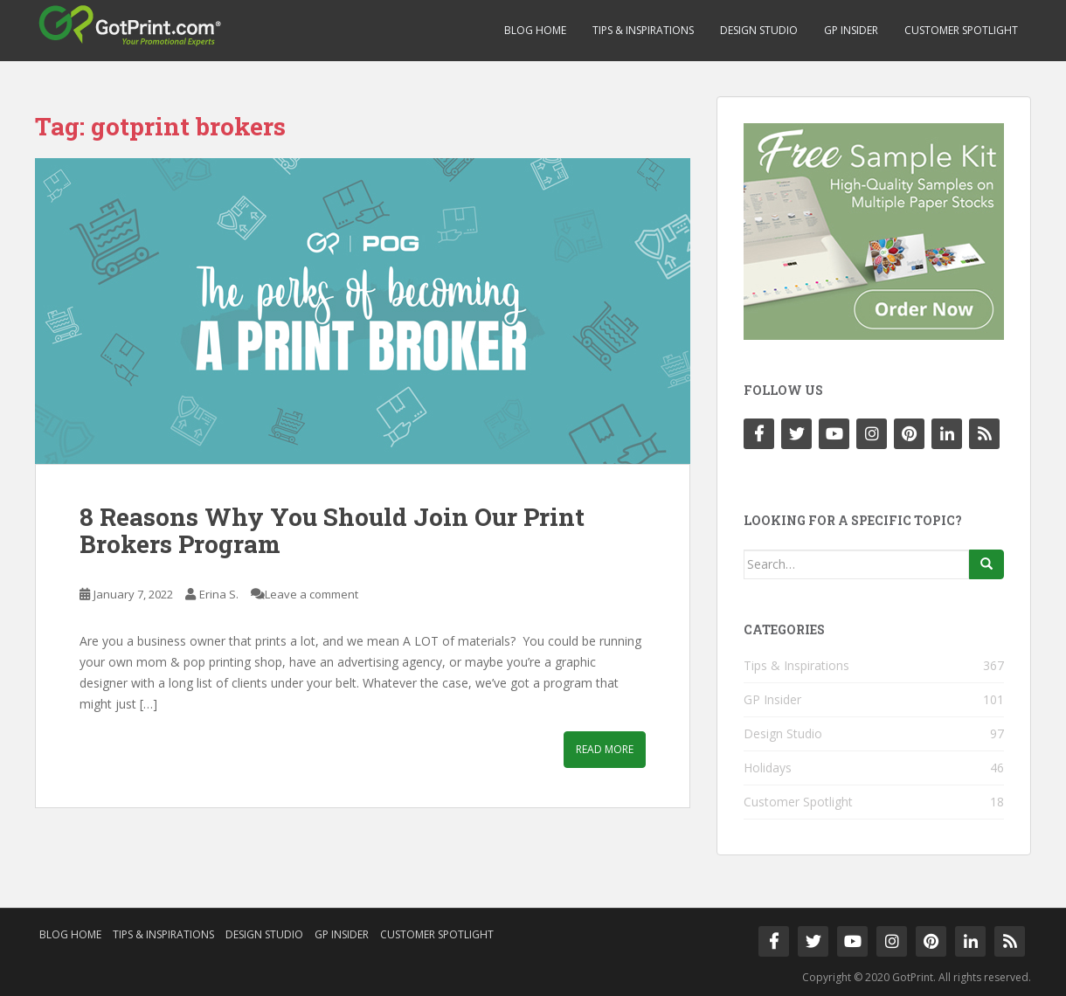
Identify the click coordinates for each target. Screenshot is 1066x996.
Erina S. (219, 594)
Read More (604, 749)
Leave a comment (311, 594)
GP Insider (851, 30)
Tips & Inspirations (643, 30)
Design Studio (759, 30)
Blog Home (535, 30)
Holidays (768, 767)
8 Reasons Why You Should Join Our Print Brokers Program (332, 530)
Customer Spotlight (961, 30)
